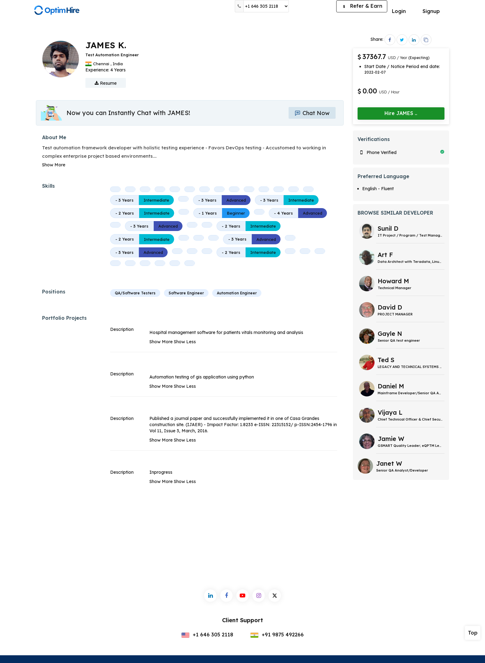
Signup (431, 11)
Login (399, 11)
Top (473, 633)
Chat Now (312, 113)
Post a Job (312, 6)
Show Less (185, 341)
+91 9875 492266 (277, 634)
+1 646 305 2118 (207, 634)
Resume (106, 83)
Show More (53, 165)
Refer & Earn (361, 6)
